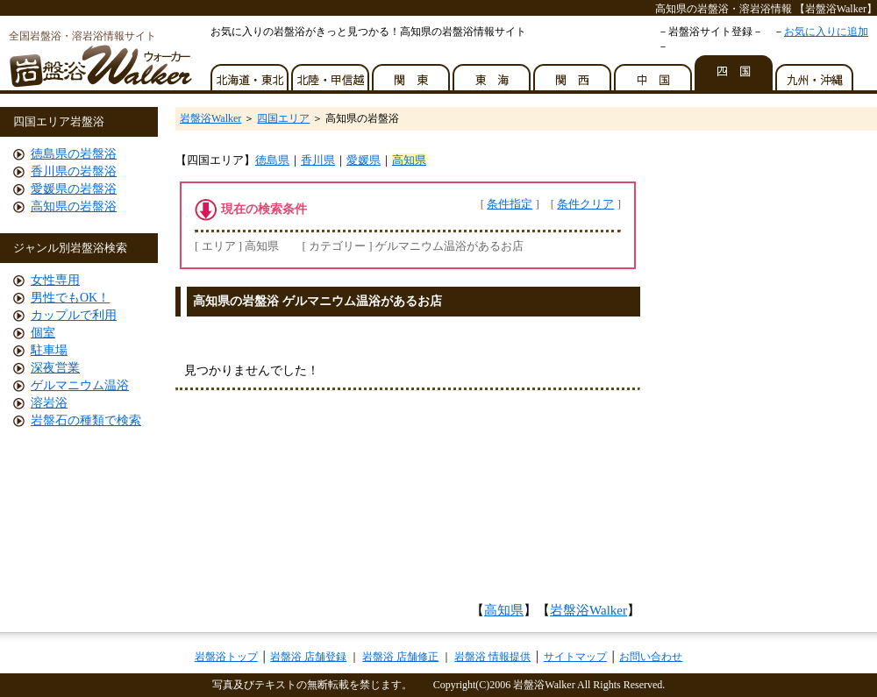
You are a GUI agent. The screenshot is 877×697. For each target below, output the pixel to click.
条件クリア (585, 203)
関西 (573, 72)
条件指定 (509, 203)
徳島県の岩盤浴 (74, 153)
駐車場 (49, 350)
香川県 (318, 160)
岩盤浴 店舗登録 (308, 657)
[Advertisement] (408, 501)
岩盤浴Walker (210, 118)
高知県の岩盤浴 (74, 206)
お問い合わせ (650, 657)
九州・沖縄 (815, 72)
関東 (412, 72)
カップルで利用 (74, 315)
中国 (654, 72)
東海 (493, 72)
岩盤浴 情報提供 (492, 657)
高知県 (409, 160)
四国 (735, 72)
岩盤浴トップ (226, 657)
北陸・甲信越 (331, 72)
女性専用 (55, 280)
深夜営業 (55, 367)
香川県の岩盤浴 (74, 171)
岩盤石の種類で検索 (86, 420)
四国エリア (283, 118)
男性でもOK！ (70, 297)
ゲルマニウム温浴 (80, 385)
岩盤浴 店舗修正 (400, 657)
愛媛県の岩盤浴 (74, 189)
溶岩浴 (49, 402)
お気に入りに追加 (826, 31)
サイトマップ (575, 657)
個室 (43, 332)
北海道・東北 (250, 72)
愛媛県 (363, 160)
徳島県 (272, 160)
